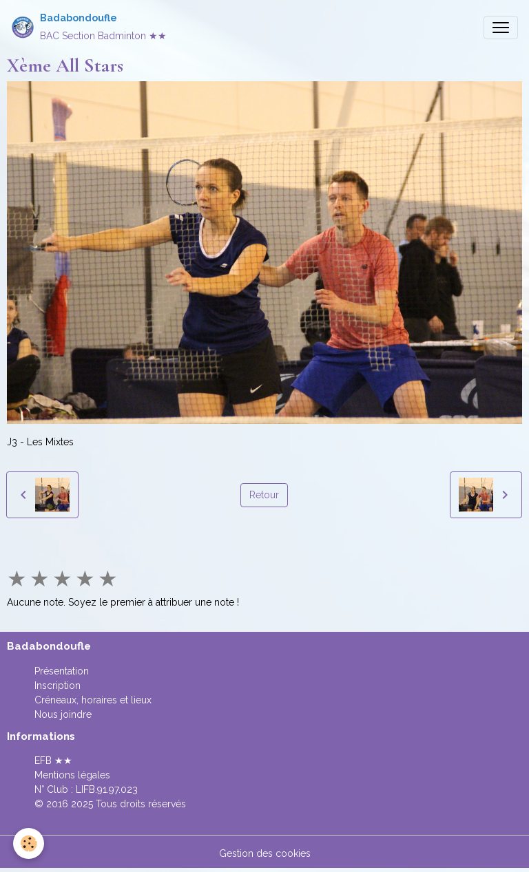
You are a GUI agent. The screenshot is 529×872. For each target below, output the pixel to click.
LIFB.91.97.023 (107, 789)
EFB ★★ (53, 760)
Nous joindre (63, 714)
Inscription (57, 685)
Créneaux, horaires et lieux (93, 699)
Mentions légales (72, 774)
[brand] (89, 27)
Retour (264, 494)
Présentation (61, 671)
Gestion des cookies (265, 853)
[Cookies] (29, 843)
